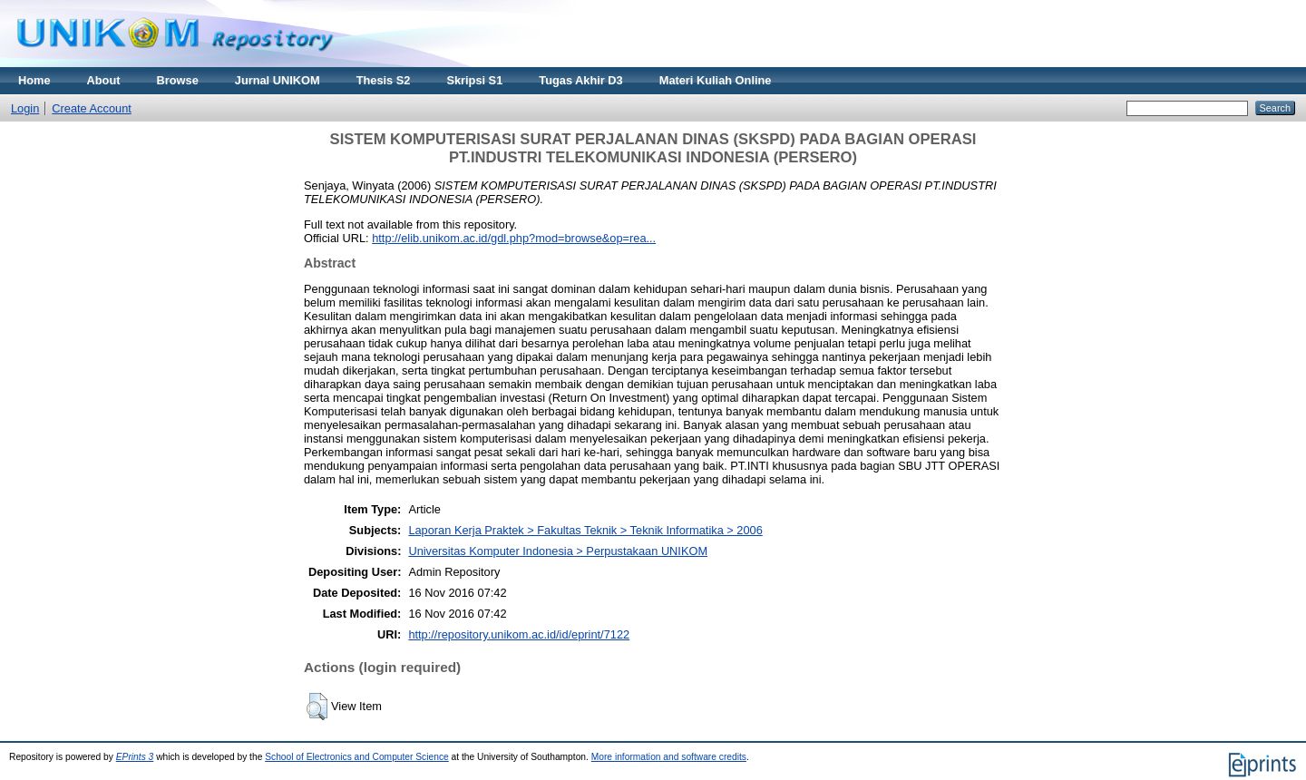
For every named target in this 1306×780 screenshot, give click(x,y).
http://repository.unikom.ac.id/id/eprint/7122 (518, 634)
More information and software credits (668, 757)
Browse (178, 80)
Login (25, 108)
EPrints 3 (135, 757)
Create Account (92, 108)
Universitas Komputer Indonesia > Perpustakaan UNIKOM (557, 551)
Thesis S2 (383, 80)
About (104, 80)
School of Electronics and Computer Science (357, 757)
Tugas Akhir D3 (580, 80)
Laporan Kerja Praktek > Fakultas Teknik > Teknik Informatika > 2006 (585, 530)
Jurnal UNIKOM (277, 80)
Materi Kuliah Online (715, 80)
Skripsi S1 (474, 80)
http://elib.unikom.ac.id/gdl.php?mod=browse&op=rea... (514, 238)
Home (34, 80)
